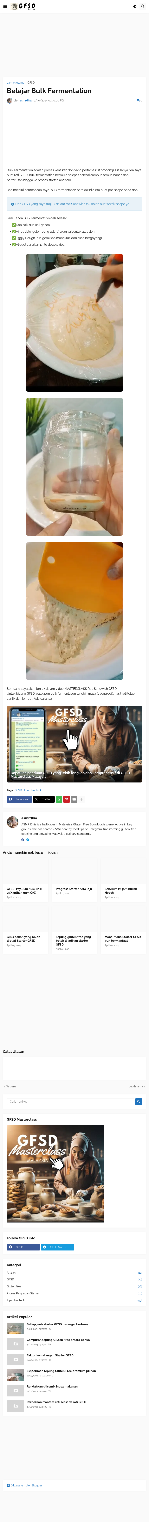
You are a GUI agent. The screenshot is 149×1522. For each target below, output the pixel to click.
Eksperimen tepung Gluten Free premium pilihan (61, 1371)
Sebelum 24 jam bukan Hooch (121, 891)
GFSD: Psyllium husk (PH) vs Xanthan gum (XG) (24, 891)
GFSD (31, 82)
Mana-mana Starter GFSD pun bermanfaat (123, 939)
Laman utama (15, 82)
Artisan (74, 1273)
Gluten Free (74, 1287)
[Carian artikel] (70, 1101)
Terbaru (11, 1086)
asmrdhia (29, 818)
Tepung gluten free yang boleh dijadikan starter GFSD (73, 940)
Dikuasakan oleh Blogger (24, 1485)
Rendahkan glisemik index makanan (52, 1386)
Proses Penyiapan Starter (74, 1294)
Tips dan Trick (33, 790)
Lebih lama (136, 1086)
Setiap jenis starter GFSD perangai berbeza (57, 1324)
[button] (5, 6)
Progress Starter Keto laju (74, 889)
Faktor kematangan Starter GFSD (50, 1355)
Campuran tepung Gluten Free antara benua (58, 1340)
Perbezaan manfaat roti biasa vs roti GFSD (56, 1402)
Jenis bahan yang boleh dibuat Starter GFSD (23, 939)
